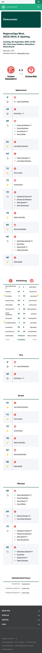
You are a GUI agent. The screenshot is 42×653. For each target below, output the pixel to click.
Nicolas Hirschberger (24, 199)
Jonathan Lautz (25, 588)
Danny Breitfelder (23, 125)
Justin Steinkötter (23, 101)
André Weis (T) (33, 287)
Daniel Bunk (21, 247)
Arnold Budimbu (22, 128)
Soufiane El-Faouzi (23, 196)
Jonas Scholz (18, 184)
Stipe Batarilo (33, 327)
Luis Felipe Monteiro (21, 146)
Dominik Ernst (33, 291)
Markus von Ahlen (32, 335)
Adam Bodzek (9, 304)
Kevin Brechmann (23, 205)
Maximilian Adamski (24, 241)
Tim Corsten (18, 173)
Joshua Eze (34, 313)
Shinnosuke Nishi (9, 309)
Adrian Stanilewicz (32, 309)
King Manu (17, 113)
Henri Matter (21, 134)
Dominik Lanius (33, 300)
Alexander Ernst (23, 53)
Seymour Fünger (9, 300)
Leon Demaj (21, 131)
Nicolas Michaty (9, 335)
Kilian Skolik (21, 202)
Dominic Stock (25, 592)
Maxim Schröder (22, 158)
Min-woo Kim (8, 318)
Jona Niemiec (8, 327)
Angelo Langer (33, 304)
